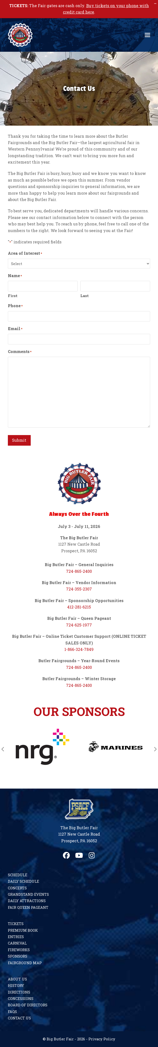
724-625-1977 (79, 624)
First (12, 295)
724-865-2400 (79, 571)
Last (84, 295)
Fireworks (19, 949)
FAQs (12, 1011)
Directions (19, 992)
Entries (16, 936)
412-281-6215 (79, 606)
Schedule (17, 875)
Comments (19, 352)
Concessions (20, 998)
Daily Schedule (23, 881)
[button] (147, 35)
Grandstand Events (28, 894)
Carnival (17, 943)
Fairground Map (25, 963)
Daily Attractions (27, 900)
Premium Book (23, 930)
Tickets (16, 923)
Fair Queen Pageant (28, 907)
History (16, 985)
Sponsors (17, 956)
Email (15, 329)
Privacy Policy (101, 1039)
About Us (17, 979)
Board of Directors (27, 1005)
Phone (15, 306)
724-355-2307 (79, 588)
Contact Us (19, 1018)
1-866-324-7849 (79, 649)
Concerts (17, 888)
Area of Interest (25, 253)
